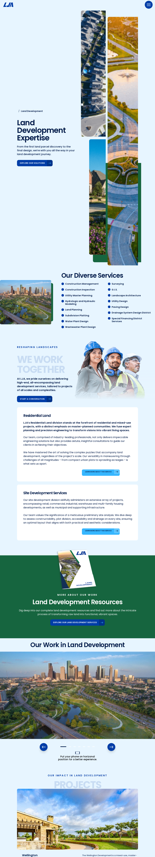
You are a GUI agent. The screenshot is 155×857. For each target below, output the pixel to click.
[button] (63, 746)
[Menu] (149, 5)
